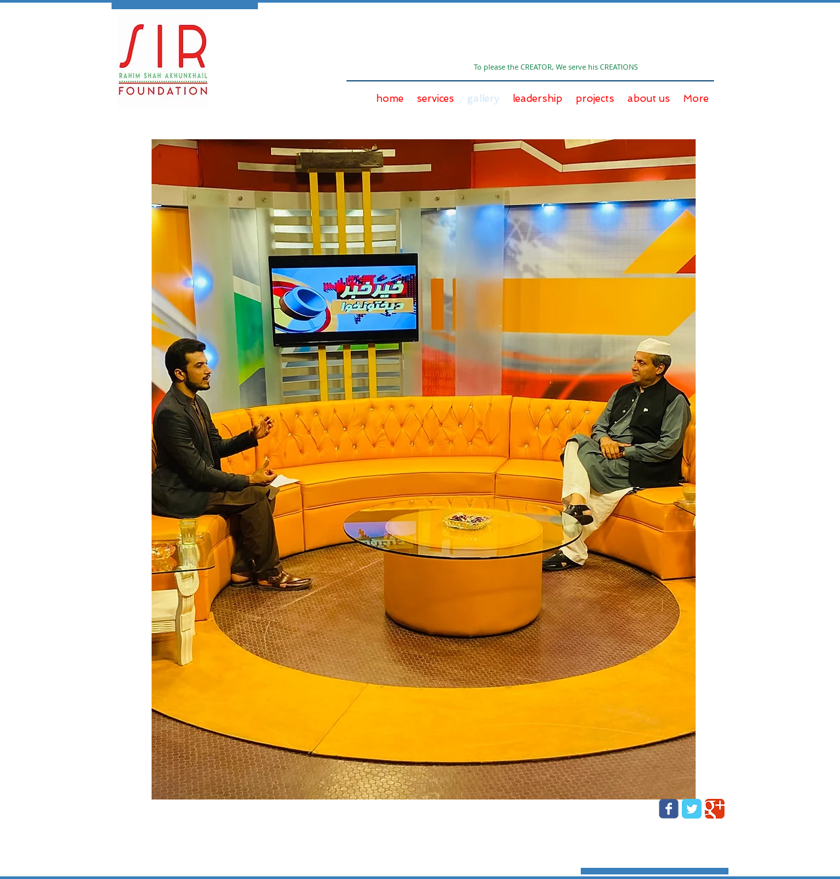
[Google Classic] (714, 809)
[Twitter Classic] (692, 809)
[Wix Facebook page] (669, 809)
